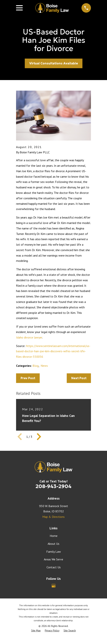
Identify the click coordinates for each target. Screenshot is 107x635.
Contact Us (54, 567)
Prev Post (28, 378)
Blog (36, 366)
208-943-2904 (53, 486)
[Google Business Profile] (53, 586)
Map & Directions (53, 517)
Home (53, 536)
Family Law (53, 551)
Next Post (78, 378)
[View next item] (39, 436)
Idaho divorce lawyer (29, 337)
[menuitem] (36, 630)
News (44, 366)
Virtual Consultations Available (53, 63)
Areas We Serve (53, 559)
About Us (53, 544)
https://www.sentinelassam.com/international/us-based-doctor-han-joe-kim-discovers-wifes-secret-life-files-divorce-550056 (53, 351)
